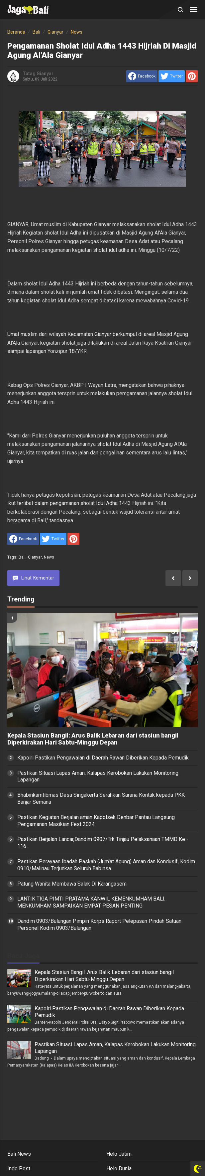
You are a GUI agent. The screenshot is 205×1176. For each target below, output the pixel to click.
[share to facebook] (141, 76)
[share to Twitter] (171, 76)
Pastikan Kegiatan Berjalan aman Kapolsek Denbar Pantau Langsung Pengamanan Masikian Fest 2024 (96, 820)
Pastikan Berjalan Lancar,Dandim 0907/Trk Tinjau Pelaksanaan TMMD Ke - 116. (102, 842)
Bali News (19, 1154)
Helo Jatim (119, 1154)
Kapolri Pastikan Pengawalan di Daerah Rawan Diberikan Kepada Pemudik (103, 758)
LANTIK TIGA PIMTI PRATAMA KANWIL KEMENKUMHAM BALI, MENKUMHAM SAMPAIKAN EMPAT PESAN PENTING (91, 902)
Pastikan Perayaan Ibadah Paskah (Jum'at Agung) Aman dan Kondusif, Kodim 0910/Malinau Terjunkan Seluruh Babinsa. (106, 865)
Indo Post (18, 1168)
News (49, 557)
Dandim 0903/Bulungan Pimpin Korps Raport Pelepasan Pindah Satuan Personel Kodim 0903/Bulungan (99, 924)
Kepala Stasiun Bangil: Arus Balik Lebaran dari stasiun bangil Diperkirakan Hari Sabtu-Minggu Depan (92, 739)
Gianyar (35, 557)
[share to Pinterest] (192, 76)
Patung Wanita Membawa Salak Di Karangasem (72, 884)
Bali (22, 557)
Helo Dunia (119, 1168)
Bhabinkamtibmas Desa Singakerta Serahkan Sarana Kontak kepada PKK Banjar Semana (101, 798)
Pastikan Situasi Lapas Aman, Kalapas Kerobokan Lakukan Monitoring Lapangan (97, 776)
